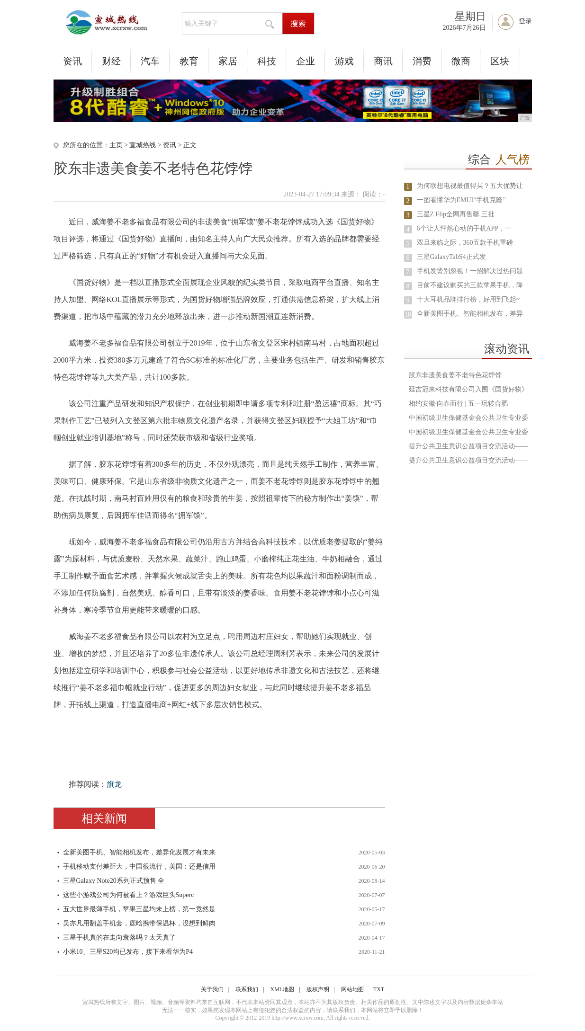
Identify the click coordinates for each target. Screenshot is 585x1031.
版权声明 (317, 989)
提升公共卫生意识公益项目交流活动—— (468, 446)
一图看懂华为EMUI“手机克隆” (461, 200)
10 (408, 314)
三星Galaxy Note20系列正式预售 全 (114, 880)
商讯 (383, 61)
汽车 (150, 61)
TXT (378, 989)
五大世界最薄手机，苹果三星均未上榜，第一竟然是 (139, 909)
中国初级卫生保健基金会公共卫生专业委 (468, 417)
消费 (422, 61)
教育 (189, 61)
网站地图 (352, 989)
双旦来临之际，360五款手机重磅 (465, 242)
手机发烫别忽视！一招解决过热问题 (470, 271)
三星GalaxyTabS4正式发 (451, 256)
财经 (111, 61)
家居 (227, 61)
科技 (266, 61)
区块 (499, 61)
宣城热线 (142, 145)
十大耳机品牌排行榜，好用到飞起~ (468, 299)
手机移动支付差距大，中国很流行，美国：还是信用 (139, 866)
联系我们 (246, 989)
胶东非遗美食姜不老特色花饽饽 (455, 375)
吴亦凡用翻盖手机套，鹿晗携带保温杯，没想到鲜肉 (139, 923)
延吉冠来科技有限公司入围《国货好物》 (468, 389)
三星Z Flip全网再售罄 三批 (456, 214)
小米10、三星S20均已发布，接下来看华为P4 (128, 951)
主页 (116, 145)
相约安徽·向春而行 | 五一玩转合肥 (458, 403)
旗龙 (114, 784)
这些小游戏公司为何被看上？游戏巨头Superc (128, 894)
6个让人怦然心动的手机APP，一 (464, 228)
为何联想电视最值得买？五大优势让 (470, 185)
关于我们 (212, 989)
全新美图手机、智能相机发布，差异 (470, 313)
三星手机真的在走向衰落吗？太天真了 (119, 937)
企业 (305, 61)
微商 (460, 61)
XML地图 (282, 989)
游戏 (344, 61)
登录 (525, 21)
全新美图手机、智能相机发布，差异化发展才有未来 (139, 852)
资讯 (72, 61)
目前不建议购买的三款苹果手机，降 (470, 285)
